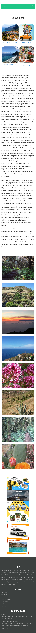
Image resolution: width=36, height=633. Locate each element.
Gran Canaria (5, 594)
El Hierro (4, 606)
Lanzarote (4, 601)
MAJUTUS (26, 65)
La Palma (4, 604)
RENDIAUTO (26, 43)
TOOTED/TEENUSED (10, 43)
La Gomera (5, 597)
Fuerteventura (6, 599)
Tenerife (4, 592)
